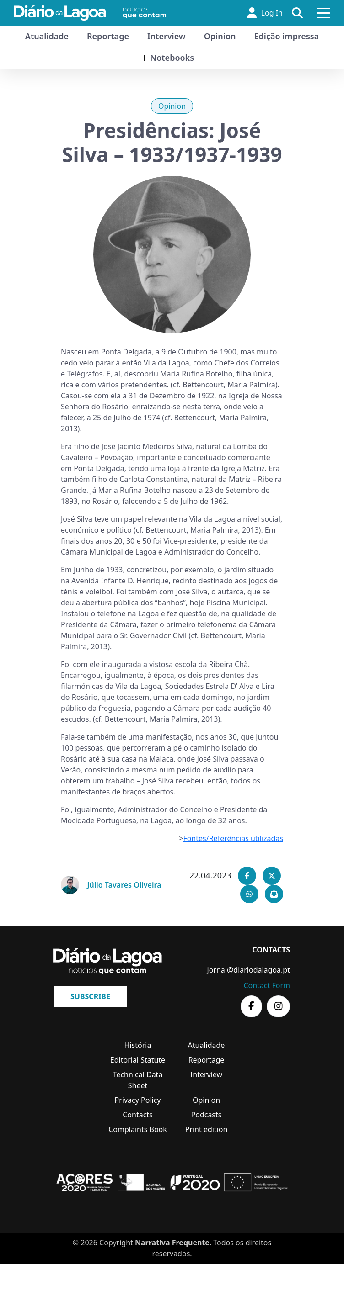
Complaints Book (137, 1129)
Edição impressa (286, 36)
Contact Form (266, 985)
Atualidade (47, 36)
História (137, 1045)
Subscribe (90, 996)
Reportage (108, 36)
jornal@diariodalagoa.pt (248, 970)
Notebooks (172, 57)
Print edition (206, 1129)
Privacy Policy (138, 1100)
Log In (265, 12)
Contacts (138, 1115)
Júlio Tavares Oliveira (124, 885)
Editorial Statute (137, 1060)
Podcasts (206, 1115)
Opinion (220, 36)
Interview (166, 36)
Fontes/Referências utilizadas (233, 838)
